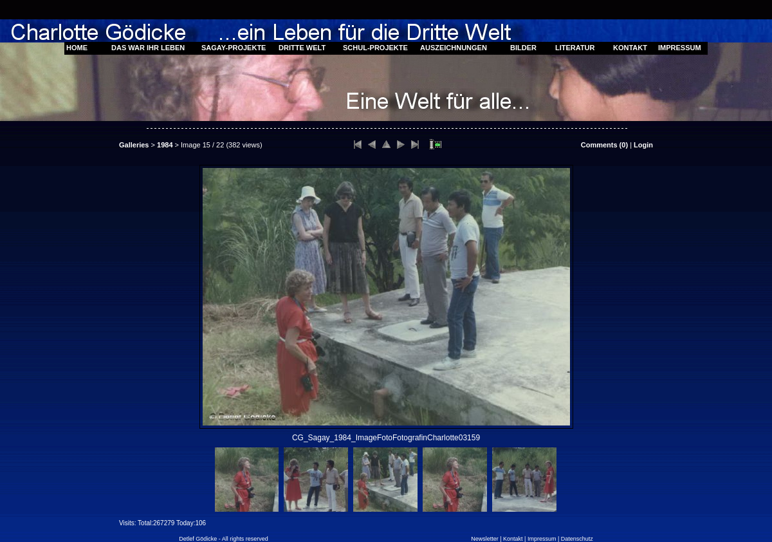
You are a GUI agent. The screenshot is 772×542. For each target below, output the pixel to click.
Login (643, 145)
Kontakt (513, 539)
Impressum (542, 539)
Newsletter (485, 539)
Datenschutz (577, 539)
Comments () (604, 145)
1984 (164, 145)
